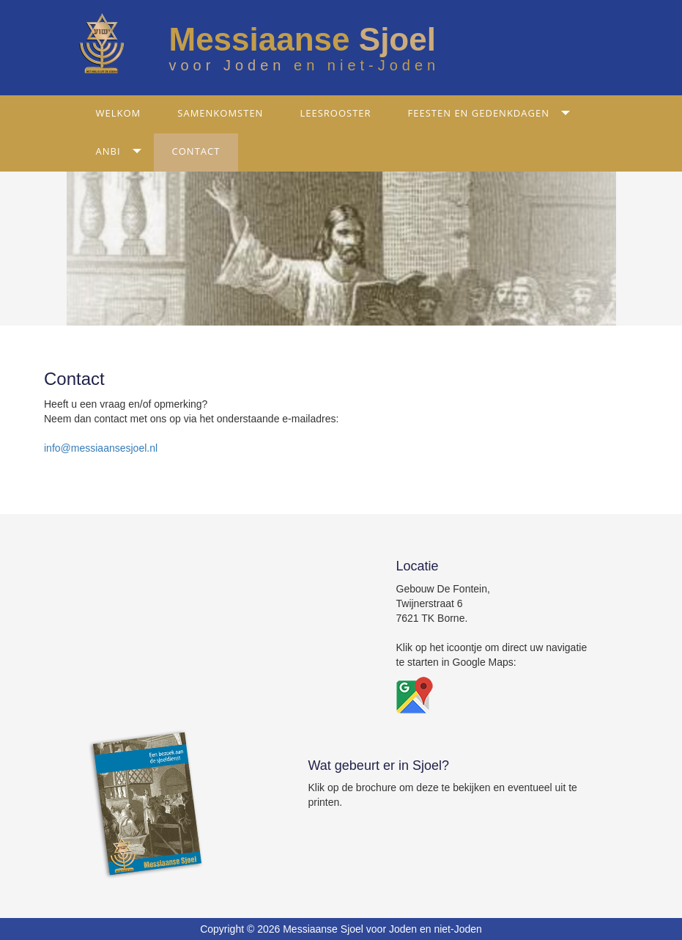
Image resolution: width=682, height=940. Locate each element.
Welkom (118, 113)
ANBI (108, 151)
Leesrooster (335, 113)
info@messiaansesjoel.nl (100, 448)
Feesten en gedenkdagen (478, 113)
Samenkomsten (220, 113)
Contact (196, 151)
